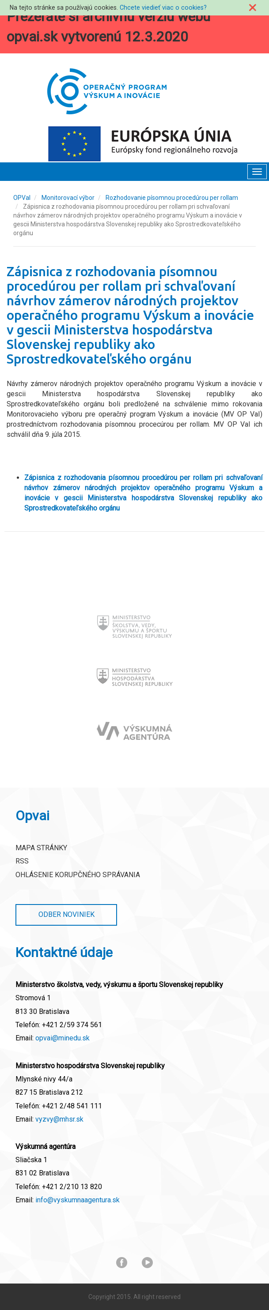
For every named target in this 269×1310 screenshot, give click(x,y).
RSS (22, 861)
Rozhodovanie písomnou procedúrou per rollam (172, 197)
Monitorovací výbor (68, 197)
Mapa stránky (41, 848)
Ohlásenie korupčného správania (77, 875)
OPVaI (21, 197)
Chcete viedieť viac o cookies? (163, 7)
